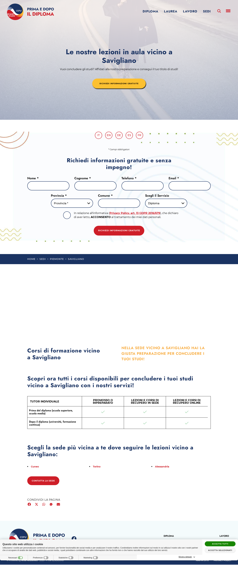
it (96, 135)
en (108, 135)
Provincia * (59, 196)
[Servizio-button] (166, 204)
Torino (97, 468)
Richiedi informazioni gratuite (119, 231)
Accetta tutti (220, 544)
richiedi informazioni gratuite (119, 83)
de (119, 135)
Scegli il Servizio (157, 196)
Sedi (207, 11)
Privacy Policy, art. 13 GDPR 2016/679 (135, 214)
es (130, 135)
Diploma (150, 11)
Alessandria (163, 468)
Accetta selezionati (220, 550)
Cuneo (35, 468)
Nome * (33, 179)
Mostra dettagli (220, 557)
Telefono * (129, 179)
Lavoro (190, 11)
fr (142, 135)
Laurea (170, 11)
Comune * (105, 196)
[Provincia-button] (72, 204)
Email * (174, 179)
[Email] (190, 187)
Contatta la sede (45, 482)
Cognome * (82, 179)
